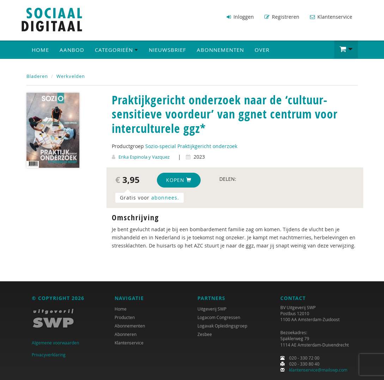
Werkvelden (70, 76)
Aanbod (72, 49)
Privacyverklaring (49, 354)
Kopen (178, 180)
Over (262, 49)
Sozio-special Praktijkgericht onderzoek (191, 146)
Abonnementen (220, 49)
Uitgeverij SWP (211, 309)
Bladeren (37, 76)
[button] (346, 49)
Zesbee (204, 334)
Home (40, 49)
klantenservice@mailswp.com (318, 370)
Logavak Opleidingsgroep (222, 326)
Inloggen (240, 16)
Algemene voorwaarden (55, 342)
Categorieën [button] (116, 49)
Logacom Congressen (218, 317)
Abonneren (125, 334)
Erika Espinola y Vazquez (144, 157)
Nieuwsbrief (167, 49)
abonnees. (165, 197)
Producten (125, 317)
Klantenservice (331, 16)
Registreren (281, 16)
